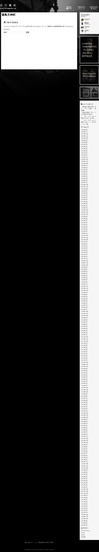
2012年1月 (84, 487)
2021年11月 (84, 237)
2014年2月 (84, 434)
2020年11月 (84, 263)
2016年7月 (84, 373)
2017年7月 (84, 347)
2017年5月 (84, 351)
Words (83, 535)
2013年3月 (84, 457)
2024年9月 (84, 165)
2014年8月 (84, 421)
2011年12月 (84, 489)
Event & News (85, 530)
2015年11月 (84, 390)
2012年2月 (84, 485)
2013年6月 (84, 451)
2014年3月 (84, 432)
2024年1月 (84, 182)
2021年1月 (84, 258)
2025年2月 (84, 155)
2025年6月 (84, 146)
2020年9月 (84, 267)
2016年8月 (84, 370)
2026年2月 (84, 129)
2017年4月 (84, 354)
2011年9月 (84, 495)
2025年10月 (84, 138)
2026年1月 (84, 132)
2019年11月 (84, 288)
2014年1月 (84, 436)
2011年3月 (84, 508)
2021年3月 (84, 254)
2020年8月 (84, 269)
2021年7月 (84, 246)
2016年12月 (84, 362)
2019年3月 (84, 305)
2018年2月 (84, 332)
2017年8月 (84, 345)
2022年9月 (84, 216)
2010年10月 (84, 518)
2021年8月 (84, 244)
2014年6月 (84, 425)
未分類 (83, 537)
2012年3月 (84, 483)
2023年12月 (84, 184)
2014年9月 (84, 419)
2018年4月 (84, 328)
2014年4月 (84, 430)
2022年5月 (84, 225)
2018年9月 (84, 318)
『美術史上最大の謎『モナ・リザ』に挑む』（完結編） (88, 108)
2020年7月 (84, 271)
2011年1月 (84, 512)
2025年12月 (84, 134)
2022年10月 (84, 214)
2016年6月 (84, 375)
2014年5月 (84, 428)
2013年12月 (84, 438)
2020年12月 (84, 261)
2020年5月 (84, 275)
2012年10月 (84, 468)
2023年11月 (84, 186)
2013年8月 (84, 447)
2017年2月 (84, 358)
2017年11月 (84, 339)
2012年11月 (84, 466)
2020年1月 (84, 284)
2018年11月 (84, 313)
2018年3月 (84, 330)
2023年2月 (84, 206)
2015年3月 (84, 406)
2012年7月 (84, 474)
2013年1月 (84, 461)
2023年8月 (84, 193)
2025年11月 (84, 136)
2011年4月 (84, 506)
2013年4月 (84, 455)
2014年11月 (84, 415)
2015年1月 (84, 411)
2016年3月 (84, 381)
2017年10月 (84, 341)
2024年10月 (84, 163)
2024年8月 (84, 168)
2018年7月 (84, 322)
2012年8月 (84, 472)
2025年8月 (84, 142)
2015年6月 (84, 400)
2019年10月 (84, 290)
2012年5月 (84, 478)
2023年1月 (84, 208)
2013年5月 (84, 453)
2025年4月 (84, 151)
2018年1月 (84, 334)
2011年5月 (84, 504)
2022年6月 (84, 222)
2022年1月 (84, 233)
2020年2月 (84, 282)
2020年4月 (84, 277)
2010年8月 (84, 523)
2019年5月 (84, 301)
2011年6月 (84, 502)
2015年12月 (84, 387)
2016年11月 (84, 364)
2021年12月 (84, 235)
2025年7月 (84, 144)
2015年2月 (84, 409)
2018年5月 (84, 326)
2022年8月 (84, 218)
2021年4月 (84, 252)
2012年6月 (84, 476)
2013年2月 (84, 459)
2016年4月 (84, 379)
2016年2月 (84, 383)
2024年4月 (84, 176)
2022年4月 (84, 227)
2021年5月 (84, 250)
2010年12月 (84, 514)
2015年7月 (84, 398)
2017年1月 (84, 360)
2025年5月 (84, 148)
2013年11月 (84, 440)
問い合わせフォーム (31, 542)
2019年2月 (84, 307)
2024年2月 (84, 180)
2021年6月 (84, 248)
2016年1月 (84, 385)
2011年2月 (84, 510)
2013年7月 (84, 449)
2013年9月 (84, 444)
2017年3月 (84, 356)
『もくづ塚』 (85, 124)
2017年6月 (84, 349)
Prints (83, 532)
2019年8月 (84, 294)
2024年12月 (84, 159)
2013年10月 (84, 442)
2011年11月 (84, 491)
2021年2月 (84, 256)
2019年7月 (84, 296)
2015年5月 (84, 402)
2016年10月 (84, 366)
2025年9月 (84, 140)
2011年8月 (84, 497)
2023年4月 (84, 201)
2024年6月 (84, 172)
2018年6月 (84, 324)
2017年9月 (84, 343)
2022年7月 (84, 220)
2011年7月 (84, 499)
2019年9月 (84, 292)
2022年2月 (84, 231)
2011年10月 (84, 493)
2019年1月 (84, 309)
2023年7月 (84, 195)
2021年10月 (84, 239)
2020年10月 (84, 265)
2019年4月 (84, 303)
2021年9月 (84, 241)
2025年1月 (84, 157)
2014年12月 (84, 413)
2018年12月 (84, 311)
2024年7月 (84, 170)
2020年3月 (84, 280)
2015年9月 (84, 394)
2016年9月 (84, 368)
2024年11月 (84, 161)
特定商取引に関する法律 (45, 542)
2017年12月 (84, 337)
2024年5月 (84, 174)
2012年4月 (84, 480)
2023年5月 (84, 199)
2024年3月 (84, 178)
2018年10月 (84, 315)
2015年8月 (84, 396)
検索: (5, 32)
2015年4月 (84, 404)
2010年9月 (84, 521)
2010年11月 (84, 516)
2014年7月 (84, 423)
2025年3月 (84, 153)
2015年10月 (84, 392)
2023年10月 (84, 189)
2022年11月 (84, 212)
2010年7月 (84, 525)
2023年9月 (84, 191)
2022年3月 (84, 229)
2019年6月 (84, 299)
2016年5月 (84, 377)
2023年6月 (84, 197)
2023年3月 (84, 203)
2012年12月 (84, 463)
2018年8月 (84, 320)
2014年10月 (84, 417)
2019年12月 (84, 286)
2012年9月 (84, 470)
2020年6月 (84, 273)
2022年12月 (84, 210)
